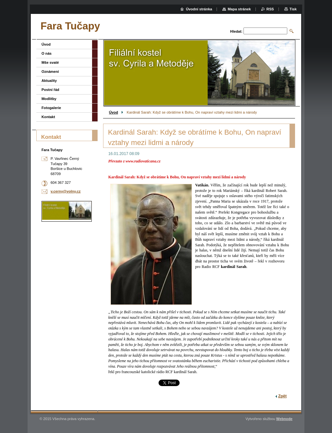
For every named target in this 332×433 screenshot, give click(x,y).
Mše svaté (50, 62)
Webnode (284, 419)
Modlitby (49, 99)
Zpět (282, 396)
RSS (270, 9)
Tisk (293, 9)
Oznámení (50, 71)
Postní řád (50, 90)
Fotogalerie (51, 108)
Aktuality (49, 81)
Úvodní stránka (199, 9)
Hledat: (236, 31)
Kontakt (48, 117)
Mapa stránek (239, 9)
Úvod (113, 112)
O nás (47, 53)
